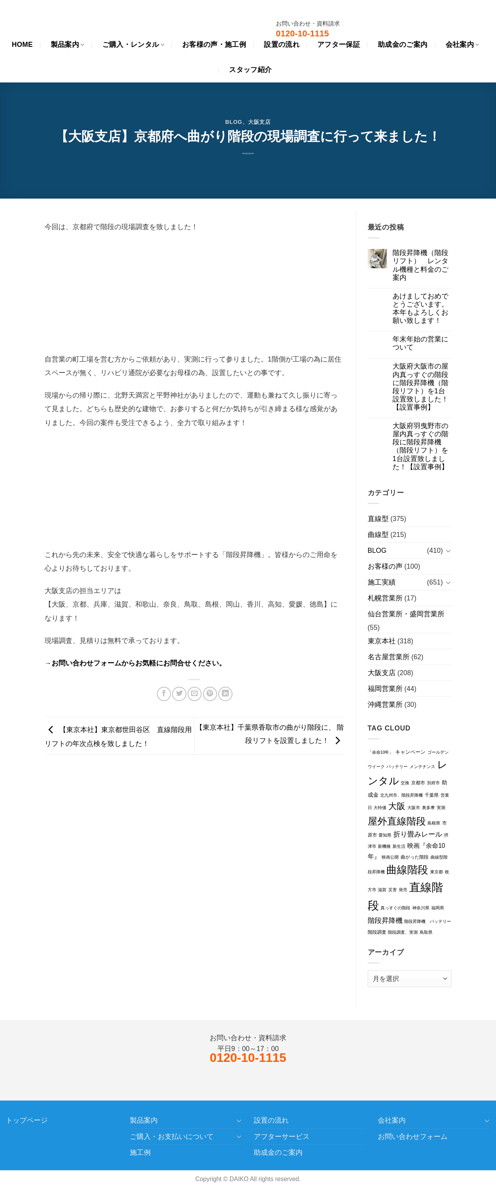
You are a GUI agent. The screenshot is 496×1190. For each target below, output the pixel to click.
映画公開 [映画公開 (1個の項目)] (390, 857)
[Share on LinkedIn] (225, 694)
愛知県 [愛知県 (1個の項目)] (385, 835)
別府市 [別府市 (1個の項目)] (433, 782)
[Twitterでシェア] (179, 694)
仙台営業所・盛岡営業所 (406, 614)
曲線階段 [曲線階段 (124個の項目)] (407, 870)
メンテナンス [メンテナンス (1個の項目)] (422, 766)
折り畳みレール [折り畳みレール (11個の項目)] (417, 834)
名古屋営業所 (389, 657)
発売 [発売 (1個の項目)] (403, 889)
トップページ (27, 1120)
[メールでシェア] (195, 694)
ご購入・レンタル (133, 44)
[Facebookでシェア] (164, 694)
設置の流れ (271, 1120)
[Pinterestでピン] (210, 694)
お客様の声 (385, 566)
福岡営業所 (385, 689)
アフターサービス (282, 1136)
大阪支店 (259, 122)
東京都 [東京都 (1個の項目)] (436, 871)
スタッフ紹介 (250, 70)
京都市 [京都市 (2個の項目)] (418, 782)
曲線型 (378, 534)
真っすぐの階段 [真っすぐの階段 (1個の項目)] (395, 907)
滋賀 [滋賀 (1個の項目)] (382, 889)
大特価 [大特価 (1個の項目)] (380, 807)
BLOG (233, 122)
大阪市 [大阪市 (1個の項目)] (413, 807)
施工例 (140, 1152)
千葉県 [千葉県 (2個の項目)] (432, 795)
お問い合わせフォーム (413, 1136)
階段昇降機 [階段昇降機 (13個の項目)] (385, 920)
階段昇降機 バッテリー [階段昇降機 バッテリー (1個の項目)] (427, 921)
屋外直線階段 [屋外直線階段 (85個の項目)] (397, 821)
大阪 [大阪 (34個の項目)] (396, 806)
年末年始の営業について (420, 343)
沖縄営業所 (385, 704)
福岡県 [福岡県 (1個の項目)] (437, 907)
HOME (22, 44)
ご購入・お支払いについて (172, 1136)
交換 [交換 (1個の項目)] (405, 782)
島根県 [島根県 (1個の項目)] (433, 823)
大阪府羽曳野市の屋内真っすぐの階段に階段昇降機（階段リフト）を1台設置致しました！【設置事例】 (420, 446)
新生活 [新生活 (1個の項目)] (399, 846)
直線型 (378, 519)
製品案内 (67, 44)
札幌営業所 (385, 598)
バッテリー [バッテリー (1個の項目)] (397, 766)
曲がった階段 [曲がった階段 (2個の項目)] (415, 857)
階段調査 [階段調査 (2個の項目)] (377, 932)
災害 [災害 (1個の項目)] (392, 889)
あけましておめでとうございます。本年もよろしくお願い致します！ (420, 308)
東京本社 (382, 641)
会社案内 (392, 1120)
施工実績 (382, 582)
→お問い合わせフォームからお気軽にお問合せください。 (135, 663)
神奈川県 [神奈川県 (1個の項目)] (420, 907)
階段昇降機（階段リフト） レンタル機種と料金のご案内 (420, 265)
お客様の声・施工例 (214, 44)
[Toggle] (448, 550)
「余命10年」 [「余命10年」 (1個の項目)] (381, 752)
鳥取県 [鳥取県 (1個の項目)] (426, 932)
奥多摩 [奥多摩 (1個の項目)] (428, 807)
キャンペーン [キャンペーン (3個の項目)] (410, 752)
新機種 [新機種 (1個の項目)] (384, 846)
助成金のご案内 (278, 1152)
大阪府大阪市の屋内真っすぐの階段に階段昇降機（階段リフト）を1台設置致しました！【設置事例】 (420, 386)
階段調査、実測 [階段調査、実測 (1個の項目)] (403, 932)
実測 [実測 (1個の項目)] (441, 807)
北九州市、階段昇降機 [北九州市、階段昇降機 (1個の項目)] (401, 795)
